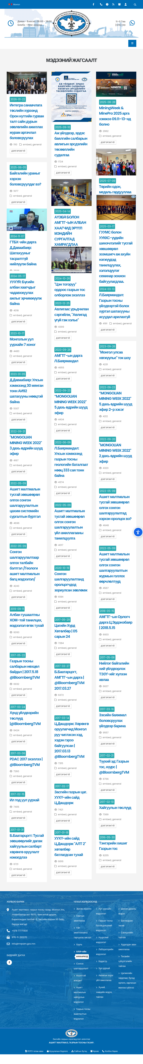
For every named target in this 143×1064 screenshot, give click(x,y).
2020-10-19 (62, 568)
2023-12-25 (62, 303)
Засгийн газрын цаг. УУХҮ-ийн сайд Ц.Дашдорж (70, 797)
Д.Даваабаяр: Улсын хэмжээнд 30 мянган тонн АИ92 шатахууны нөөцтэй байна (26, 390)
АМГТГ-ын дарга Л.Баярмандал (68, 358)
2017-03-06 (17, 753)
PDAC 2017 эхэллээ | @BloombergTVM (26, 761)
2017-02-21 (107, 755)
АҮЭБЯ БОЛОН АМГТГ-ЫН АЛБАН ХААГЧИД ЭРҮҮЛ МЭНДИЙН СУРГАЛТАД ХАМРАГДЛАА (70, 231)
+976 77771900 (20, 930)
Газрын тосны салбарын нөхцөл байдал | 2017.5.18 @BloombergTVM (25, 669)
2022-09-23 (107, 387)
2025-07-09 (107, 181)
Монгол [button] (14, 4)
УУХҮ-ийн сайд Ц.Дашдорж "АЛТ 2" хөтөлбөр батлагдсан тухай (70, 846)
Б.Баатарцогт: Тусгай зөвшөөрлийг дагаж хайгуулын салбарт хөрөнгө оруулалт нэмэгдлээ (27, 846)
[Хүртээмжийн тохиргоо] (138, 532)
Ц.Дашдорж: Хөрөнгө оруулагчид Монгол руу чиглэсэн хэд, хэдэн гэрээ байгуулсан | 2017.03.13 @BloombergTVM (71, 740)
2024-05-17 (17, 276)
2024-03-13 (107, 289)
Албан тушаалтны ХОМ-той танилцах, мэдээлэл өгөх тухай (27, 620)
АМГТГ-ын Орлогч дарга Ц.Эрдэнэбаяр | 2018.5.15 (115, 622)
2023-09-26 (107, 346)
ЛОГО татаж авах (32, 1060)
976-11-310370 (20, 937)
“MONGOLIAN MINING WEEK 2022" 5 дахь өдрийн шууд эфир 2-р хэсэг (115, 401)
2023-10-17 (17, 333)
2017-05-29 (62, 620)
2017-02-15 (17, 794)
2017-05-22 (17, 655)
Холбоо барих (112, 1060)
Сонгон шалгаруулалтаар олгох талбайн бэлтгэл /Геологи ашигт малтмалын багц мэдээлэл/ (24, 565)
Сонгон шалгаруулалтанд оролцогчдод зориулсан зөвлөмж (70, 582)
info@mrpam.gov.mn (24, 943)
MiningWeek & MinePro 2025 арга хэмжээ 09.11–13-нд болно (115, 116)
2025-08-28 (107, 102)
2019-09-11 (17, 609)
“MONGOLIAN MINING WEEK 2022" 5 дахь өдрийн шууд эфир (71, 404)
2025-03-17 (107, 226)
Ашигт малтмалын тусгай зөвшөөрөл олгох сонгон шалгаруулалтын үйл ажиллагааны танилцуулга (69, 524)
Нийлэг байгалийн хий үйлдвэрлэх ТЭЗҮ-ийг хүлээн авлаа (114, 671)
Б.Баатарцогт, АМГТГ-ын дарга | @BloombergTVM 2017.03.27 (69, 680)
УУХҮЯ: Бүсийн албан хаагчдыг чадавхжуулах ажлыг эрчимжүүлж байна (26, 292)
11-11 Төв (120, 21)
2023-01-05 (17, 374)
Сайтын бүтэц (79, 1060)
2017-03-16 (107, 709)
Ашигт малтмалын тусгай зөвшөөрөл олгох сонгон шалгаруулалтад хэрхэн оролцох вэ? (115, 507)
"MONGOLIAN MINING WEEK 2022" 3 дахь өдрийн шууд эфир (26, 445)
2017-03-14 (62, 718)
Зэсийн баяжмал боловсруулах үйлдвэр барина (112, 720)
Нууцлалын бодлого (57, 1060)
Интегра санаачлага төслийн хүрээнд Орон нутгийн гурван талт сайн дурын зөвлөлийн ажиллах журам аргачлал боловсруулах (27, 121)
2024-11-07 (17, 236)
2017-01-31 (16, 830)
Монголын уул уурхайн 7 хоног (23, 342)
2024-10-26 (62, 278)
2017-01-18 (61, 832)
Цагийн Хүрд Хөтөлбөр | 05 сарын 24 (65, 631)
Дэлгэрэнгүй (18, 151)
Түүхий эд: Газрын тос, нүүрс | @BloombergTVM (114, 767)
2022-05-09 (18, 483)
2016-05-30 (107, 837)
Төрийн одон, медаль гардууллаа (115, 189)
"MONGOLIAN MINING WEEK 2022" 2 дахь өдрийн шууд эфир (115, 453)
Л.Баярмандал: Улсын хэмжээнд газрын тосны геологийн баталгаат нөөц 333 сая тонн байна (71, 462)
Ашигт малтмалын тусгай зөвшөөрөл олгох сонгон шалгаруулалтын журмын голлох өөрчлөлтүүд (114, 567)
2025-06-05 (18, 167)
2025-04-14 (62, 211)
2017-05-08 (107, 657)
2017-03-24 (17, 707)
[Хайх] (135, 4)
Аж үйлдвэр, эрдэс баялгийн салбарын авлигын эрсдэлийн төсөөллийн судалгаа (70, 144)
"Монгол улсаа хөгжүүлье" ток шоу (115, 355)
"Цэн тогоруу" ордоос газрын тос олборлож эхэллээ (69, 290)
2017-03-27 (62, 666)
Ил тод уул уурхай (24, 800)
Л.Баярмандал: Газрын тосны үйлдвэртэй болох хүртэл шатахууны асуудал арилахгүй (114, 305)
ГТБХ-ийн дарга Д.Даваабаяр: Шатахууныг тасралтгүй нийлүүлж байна (23, 253)
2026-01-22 (17, 99)
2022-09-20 (107, 439)
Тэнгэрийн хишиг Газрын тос (113, 846)
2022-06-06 (63, 442)
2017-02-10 (107, 802)
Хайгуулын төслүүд (115, 807)
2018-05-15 (107, 611)
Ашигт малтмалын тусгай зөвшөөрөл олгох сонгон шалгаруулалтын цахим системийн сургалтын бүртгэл (25, 503)
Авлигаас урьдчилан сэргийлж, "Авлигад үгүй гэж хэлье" (71, 314)
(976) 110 (120, 25)
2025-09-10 (62, 127)
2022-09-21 (17, 431)
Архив (96, 1060)
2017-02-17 (62, 786)
